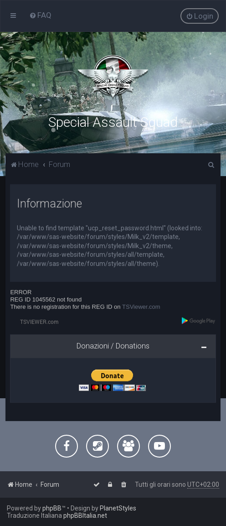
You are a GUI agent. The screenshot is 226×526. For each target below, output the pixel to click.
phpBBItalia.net (85, 515)
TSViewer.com (141, 305)
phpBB (52, 508)
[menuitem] (40, 15)
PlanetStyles (118, 508)
